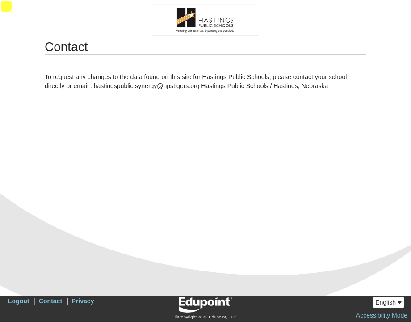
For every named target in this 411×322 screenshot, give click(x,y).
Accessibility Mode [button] (381, 315)
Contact (50, 301)
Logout (18, 301)
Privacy (83, 301)
